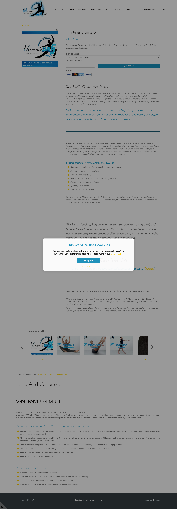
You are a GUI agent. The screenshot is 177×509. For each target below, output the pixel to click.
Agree (88, 260)
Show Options (88, 267)
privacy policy (117, 253)
